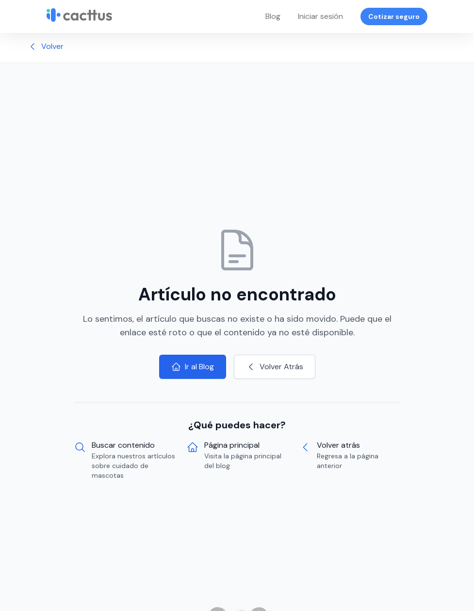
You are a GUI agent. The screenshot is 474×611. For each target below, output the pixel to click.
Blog (272, 16)
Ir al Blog (192, 366)
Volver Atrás (274, 366)
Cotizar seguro (394, 16)
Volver (46, 46)
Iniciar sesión (320, 16)
